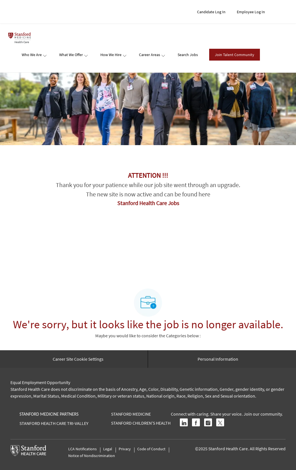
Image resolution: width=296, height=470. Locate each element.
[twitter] (220, 422)
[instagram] (208, 422)
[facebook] (196, 422)
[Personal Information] (218, 359)
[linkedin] (184, 422)
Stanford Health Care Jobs (148, 203)
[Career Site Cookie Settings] (78, 359)
